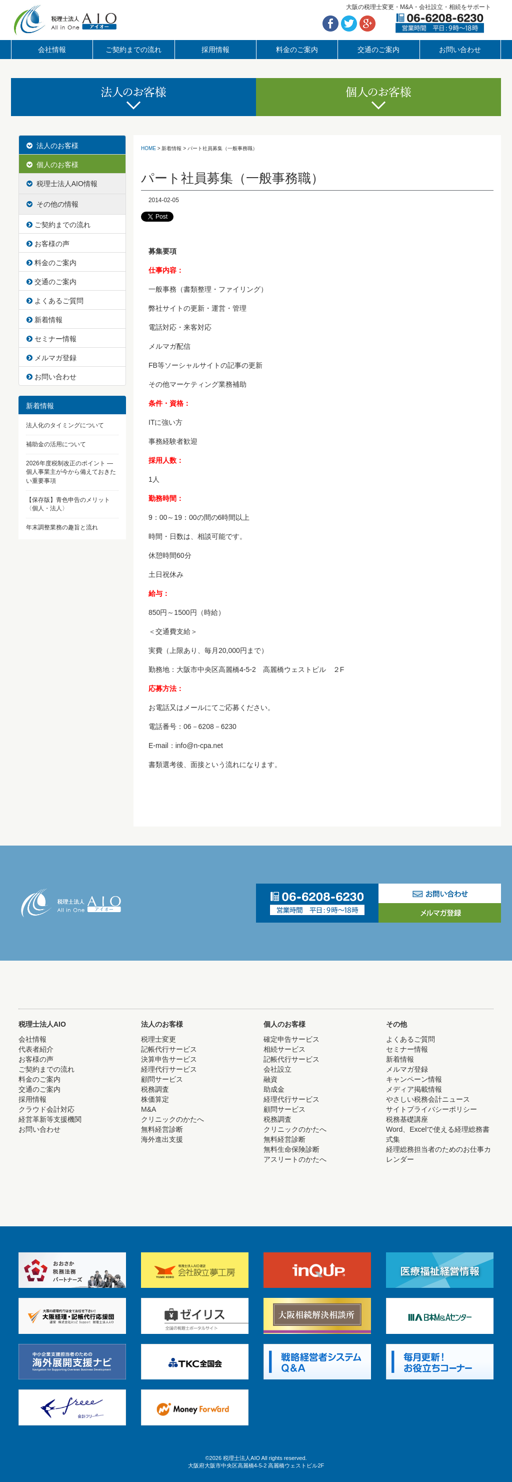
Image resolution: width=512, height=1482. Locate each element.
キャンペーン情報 (414, 1079)
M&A (148, 1109)
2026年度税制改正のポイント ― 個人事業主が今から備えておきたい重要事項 (71, 472)
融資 (271, 1079)
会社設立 (278, 1069)
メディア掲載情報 (414, 1089)
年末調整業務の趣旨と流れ (62, 527)
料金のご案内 (297, 50)
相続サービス (285, 1049)
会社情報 (52, 50)
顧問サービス (162, 1079)
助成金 (274, 1089)
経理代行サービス (169, 1069)
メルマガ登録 (51, 358)
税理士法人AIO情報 (62, 184)
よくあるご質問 (55, 301)
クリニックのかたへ (172, 1119)
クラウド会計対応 (46, 1109)
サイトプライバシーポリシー (431, 1109)
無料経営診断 (162, 1129)
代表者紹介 (36, 1049)
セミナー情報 (51, 339)
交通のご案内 (379, 50)
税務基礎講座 (407, 1119)
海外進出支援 (162, 1139)
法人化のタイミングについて (65, 425)
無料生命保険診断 (292, 1149)
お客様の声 (48, 244)
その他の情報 (52, 204)
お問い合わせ (460, 50)
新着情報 (44, 320)
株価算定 (155, 1099)
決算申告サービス (169, 1059)
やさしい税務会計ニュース (428, 1099)
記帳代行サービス (169, 1049)
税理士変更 (158, 1039)
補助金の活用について (56, 444)
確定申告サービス (292, 1039)
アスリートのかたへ (295, 1159)
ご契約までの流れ (134, 50)
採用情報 (216, 50)
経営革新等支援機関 (50, 1119)
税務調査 (155, 1089)
